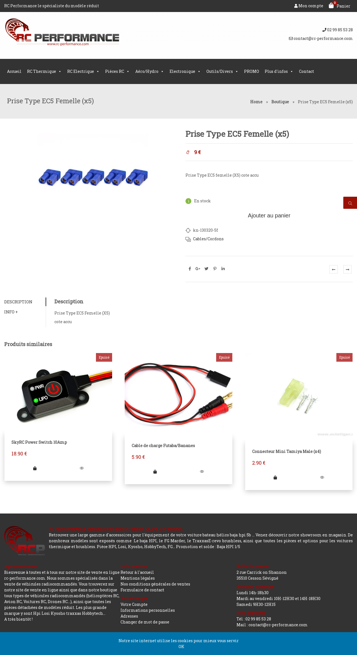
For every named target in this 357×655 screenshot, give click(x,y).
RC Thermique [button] (44, 71)
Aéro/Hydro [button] (149, 71)
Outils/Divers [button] (222, 71)
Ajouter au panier (269, 215)
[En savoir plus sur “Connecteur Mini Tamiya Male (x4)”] (275, 477)
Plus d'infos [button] (279, 71)
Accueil (14, 71)
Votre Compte (134, 604)
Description (18, 301)
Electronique (185, 71)
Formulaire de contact (142, 589)
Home (256, 101)
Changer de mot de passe (144, 622)
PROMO (251, 71)
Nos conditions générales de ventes (155, 584)
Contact (306, 71)
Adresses (129, 616)
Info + (11, 312)
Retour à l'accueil (137, 572)
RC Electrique (83, 71)
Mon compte (308, 5)
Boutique (280, 101)
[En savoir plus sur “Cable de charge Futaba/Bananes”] (155, 471)
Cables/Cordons (208, 238)
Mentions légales (137, 578)
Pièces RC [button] (117, 71)
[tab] (25, 301)
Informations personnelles (147, 610)
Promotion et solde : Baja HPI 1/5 (208, 546)
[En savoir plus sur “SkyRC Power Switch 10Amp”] (35, 468)
